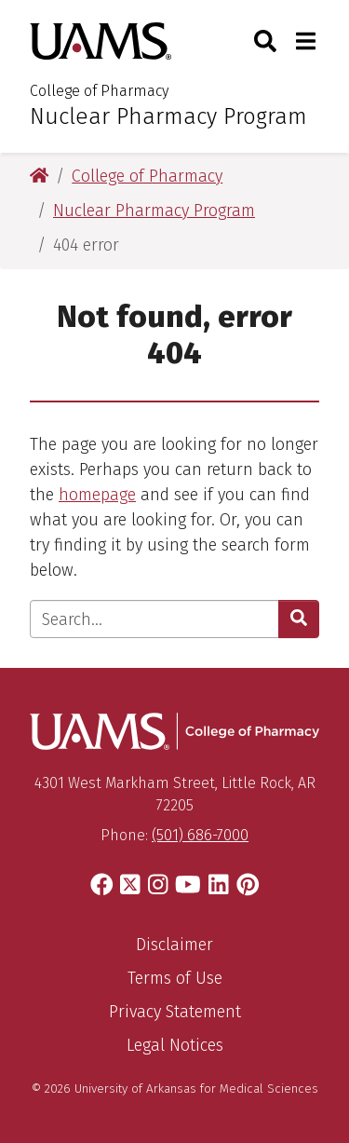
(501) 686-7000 (200, 835)
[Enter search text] (154, 619)
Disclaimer (174, 944)
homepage (97, 494)
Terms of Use (175, 978)
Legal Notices (175, 1045)
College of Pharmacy (99, 91)
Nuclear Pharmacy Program (168, 116)
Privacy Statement (175, 1011)
